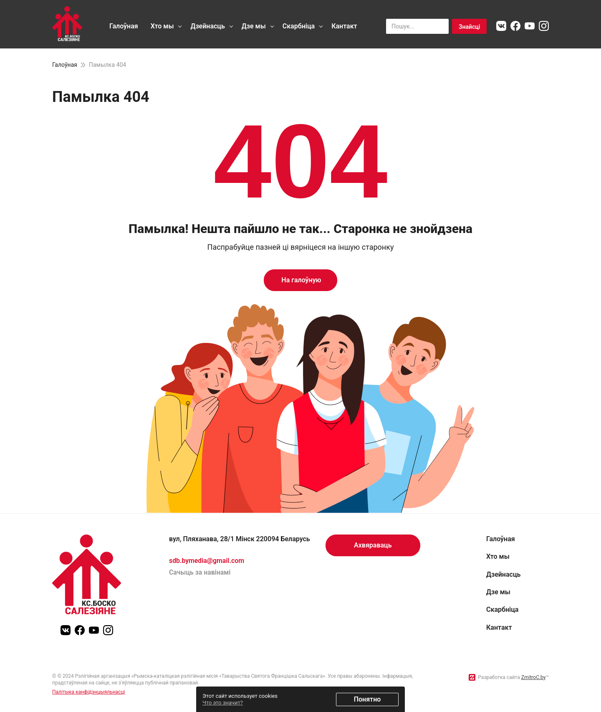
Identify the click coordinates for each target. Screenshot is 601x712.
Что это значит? (222, 702)
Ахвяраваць (373, 545)
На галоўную (300, 280)
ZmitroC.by (533, 677)
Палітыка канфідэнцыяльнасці (88, 692)
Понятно (367, 699)
